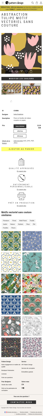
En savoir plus (21, 171)
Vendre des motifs (6, 384)
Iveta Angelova (18, 114)
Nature (12, 224)
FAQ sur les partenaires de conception (9, 389)
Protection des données (36, 412)
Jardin (5, 224)
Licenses (4, 374)
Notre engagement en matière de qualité (10, 365)
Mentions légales (24, 412)
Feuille (32, 220)
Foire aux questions (7, 377)
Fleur (28, 224)
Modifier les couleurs (21, 79)
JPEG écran (20, 136)
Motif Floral (23, 220)
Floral (14, 220)
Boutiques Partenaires (7, 370)
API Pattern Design (27, 364)
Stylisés (20, 224)
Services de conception (28, 368)
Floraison (6, 220)
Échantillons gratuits (27, 372)
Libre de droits (18, 141)
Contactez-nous (21, 402)
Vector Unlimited (20, 126)
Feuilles (5, 228)
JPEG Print (20, 131)
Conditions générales (21, 414)
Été (34, 224)
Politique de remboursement (35, 414)
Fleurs (13, 228)
